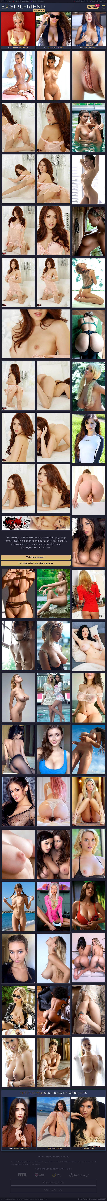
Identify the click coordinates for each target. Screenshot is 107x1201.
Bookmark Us (53, 1183)
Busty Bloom (38, 1)
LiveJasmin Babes (22, 1)
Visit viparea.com (35, 557)
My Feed (93, 7)
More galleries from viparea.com (36, 563)
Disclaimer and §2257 (97, 1199)
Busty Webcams (98, 1)
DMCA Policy (82, 1199)
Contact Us (53, 1190)
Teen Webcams (82, 1)
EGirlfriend (23, 8)
